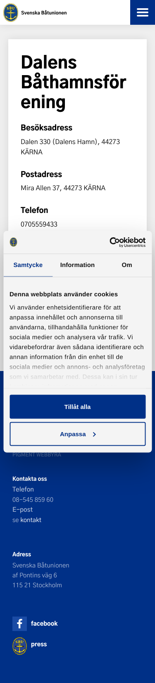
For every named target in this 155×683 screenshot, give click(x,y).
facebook (44, 623)
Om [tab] (127, 265)
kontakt (30, 519)
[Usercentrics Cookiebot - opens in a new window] (110, 242)
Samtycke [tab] (28, 265)
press (39, 644)
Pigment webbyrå (36, 454)
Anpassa (78, 433)
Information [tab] (77, 265)
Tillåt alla (77, 406)
